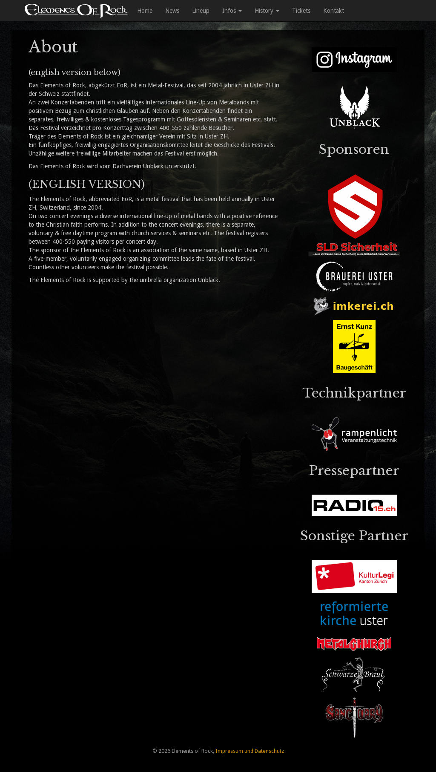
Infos (232, 10)
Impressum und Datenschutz (249, 751)
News (172, 10)
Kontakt (333, 10)
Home (144, 10)
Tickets (301, 10)
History (267, 10)
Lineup (200, 10)
